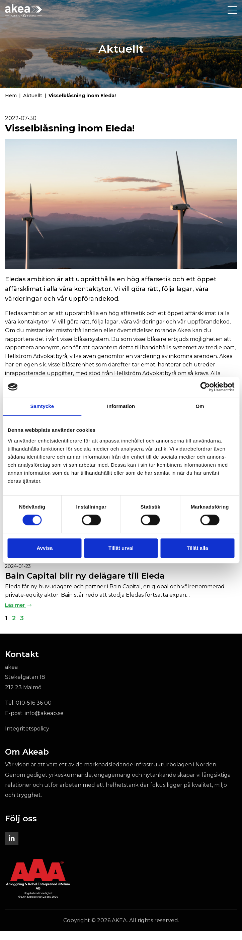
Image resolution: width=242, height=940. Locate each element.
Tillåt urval (121, 548)
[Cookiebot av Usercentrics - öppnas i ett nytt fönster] (205, 387)
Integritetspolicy (27, 738)
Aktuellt (32, 105)
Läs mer (18, 614)
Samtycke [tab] (42, 406)
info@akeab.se (44, 722)
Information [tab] (121, 406)
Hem (11, 105)
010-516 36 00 (34, 712)
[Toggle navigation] (232, 10)
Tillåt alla (197, 548)
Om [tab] (200, 406)
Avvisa (44, 548)
